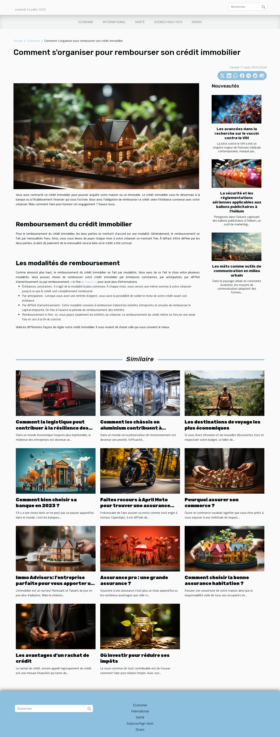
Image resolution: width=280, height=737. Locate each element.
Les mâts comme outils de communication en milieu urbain (236, 271)
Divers (197, 22)
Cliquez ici (91, 281)
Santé (140, 22)
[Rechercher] (247, 6)
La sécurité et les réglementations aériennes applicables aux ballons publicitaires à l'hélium (236, 202)
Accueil (17, 40)
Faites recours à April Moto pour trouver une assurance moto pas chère (135, 505)
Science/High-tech (168, 22)
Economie (85, 22)
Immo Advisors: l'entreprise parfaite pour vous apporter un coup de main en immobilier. (55, 583)
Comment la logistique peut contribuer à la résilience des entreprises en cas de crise (52, 428)
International (114, 22)
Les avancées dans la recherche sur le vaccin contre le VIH (237, 133)
